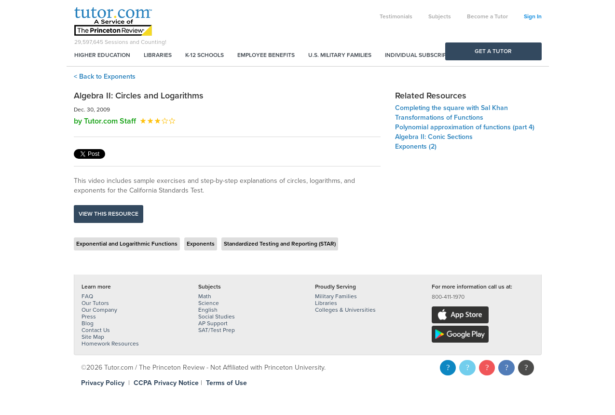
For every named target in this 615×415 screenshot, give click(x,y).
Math (204, 296)
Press (89, 316)
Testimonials (396, 16)
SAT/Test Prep (216, 330)
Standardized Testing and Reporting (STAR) (280, 243)
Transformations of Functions (439, 117)
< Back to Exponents (105, 76)
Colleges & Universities (345, 309)
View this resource (108, 213)
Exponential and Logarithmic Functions (127, 243)
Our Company (99, 309)
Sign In (533, 16)
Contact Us (96, 330)
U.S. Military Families (339, 55)
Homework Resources (110, 343)
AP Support (213, 323)
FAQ (87, 296)
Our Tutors (95, 303)
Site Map (93, 336)
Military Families (336, 296)
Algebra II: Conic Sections (434, 137)
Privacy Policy (102, 383)
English (208, 309)
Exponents (201, 243)
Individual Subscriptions (424, 55)
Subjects (439, 16)
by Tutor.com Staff (105, 121)
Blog (88, 323)
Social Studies (216, 316)
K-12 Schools (204, 55)
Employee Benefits (266, 55)
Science (208, 303)
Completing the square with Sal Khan (451, 108)
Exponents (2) (416, 146)
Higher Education (102, 55)
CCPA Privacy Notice (166, 383)
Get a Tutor (493, 51)
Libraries (158, 55)
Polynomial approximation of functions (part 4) (464, 127)
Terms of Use (226, 383)
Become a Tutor (487, 16)
